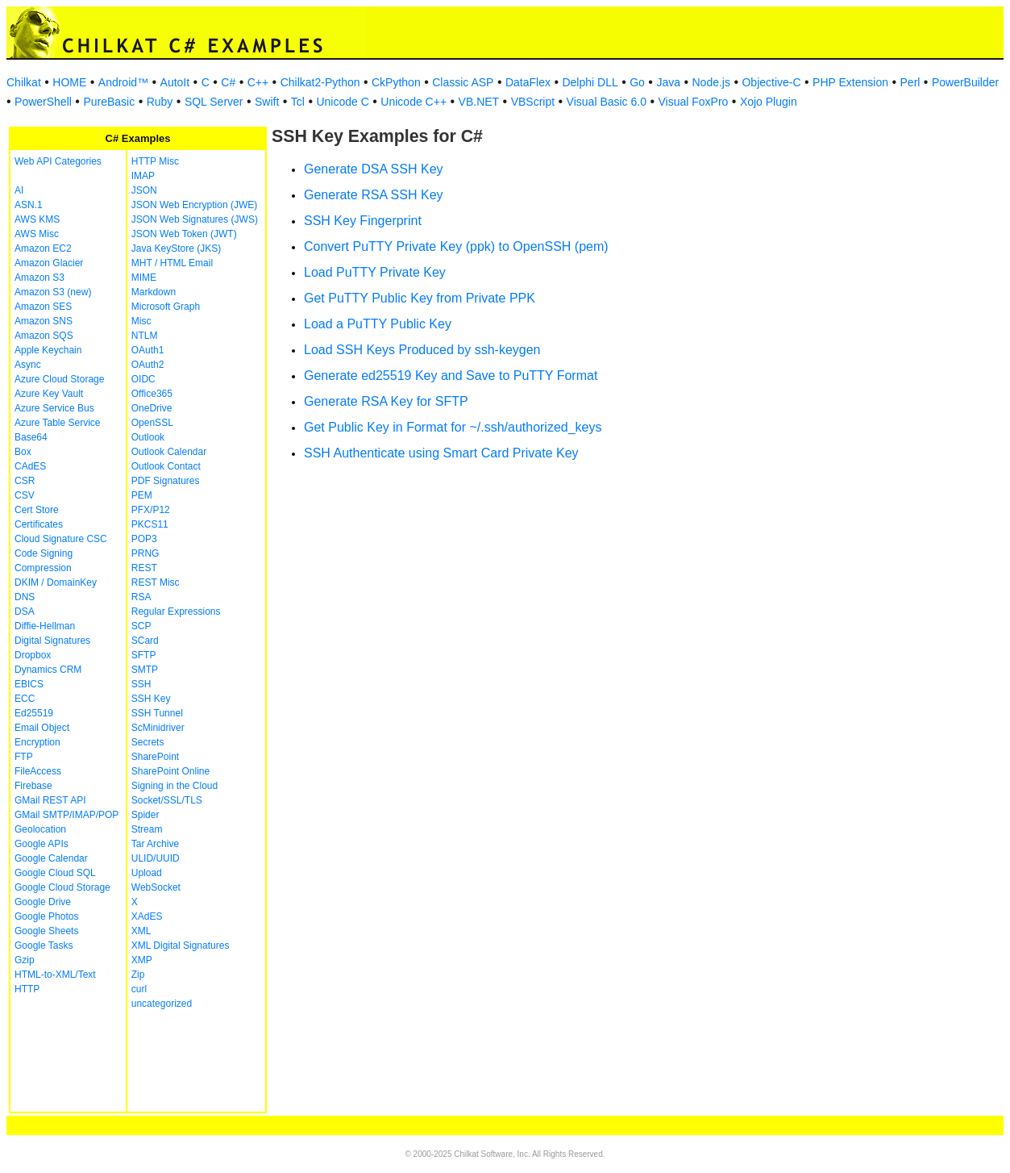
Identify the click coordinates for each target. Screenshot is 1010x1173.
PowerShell (43, 101)
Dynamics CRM (48, 669)
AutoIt (175, 82)
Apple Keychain (48, 350)
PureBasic (109, 101)
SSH (141, 684)
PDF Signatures (165, 480)
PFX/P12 (150, 510)
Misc (141, 321)
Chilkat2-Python (320, 82)
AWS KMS (37, 219)
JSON (144, 190)
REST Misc (155, 582)
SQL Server (214, 101)
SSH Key (151, 698)
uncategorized (161, 1003)
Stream (147, 829)
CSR (25, 480)
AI (19, 190)
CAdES (30, 466)
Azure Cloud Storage (59, 379)
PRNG (145, 553)
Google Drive (43, 902)
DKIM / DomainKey (56, 582)
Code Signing (44, 553)
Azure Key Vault (49, 393)
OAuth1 (147, 350)
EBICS (29, 684)
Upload (146, 873)
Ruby (160, 101)
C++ (257, 82)
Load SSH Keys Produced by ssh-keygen (422, 350)
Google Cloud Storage (62, 887)
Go (637, 82)
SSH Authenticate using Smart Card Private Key (441, 453)
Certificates (39, 524)
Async (28, 364)
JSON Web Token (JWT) (184, 234)
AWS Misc (37, 234)
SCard (145, 640)
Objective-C (771, 82)
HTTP (27, 989)
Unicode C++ (413, 101)
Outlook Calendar (168, 451)
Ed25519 (34, 713)
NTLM (144, 335)
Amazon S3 (39, 277)
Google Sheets (46, 931)
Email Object (42, 727)
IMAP (143, 176)
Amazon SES (43, 306)
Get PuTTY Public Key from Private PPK (419, 298)
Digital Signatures (52, 640)
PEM (141, 495)
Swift (267, 101)
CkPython (396, 82)
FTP (24, 756)
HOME (69, 82)
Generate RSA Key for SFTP (386, 401)
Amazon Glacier (49, 263)
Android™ (123, 82)
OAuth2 (147, 364)
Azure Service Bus (54, 408)
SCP (141, 626)
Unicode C (342, 101)
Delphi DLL (589, 82)
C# (228, 82)
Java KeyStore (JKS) (176, 248)
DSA (25, 611)
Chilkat (23, 82)
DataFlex (528, 82)
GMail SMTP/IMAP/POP (66, 814)
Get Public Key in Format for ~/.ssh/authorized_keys (453, 427)
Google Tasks (44, 945)
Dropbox (33, 655)
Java (668, 82)
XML (141, 931)
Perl (910, 82)
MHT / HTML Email (172, 263)
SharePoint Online (170, 771)
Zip (138, 974)
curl (139, 989)
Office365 (151, 393)
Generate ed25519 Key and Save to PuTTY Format (450, 375)
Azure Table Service (58, 422)
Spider (145, 814)
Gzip (25, 960)
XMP (141, 960)
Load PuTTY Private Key (375, 272)
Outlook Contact (166, 466)
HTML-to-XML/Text (55, 974)
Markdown (153, 292)
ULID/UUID (155, 858)
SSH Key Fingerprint (363, 221)
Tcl (298, 101)
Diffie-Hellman (45, 626)
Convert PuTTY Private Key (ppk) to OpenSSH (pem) (456, 246)
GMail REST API (50, 800)
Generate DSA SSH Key (373, 169)
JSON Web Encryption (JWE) (194, 205)
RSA (141, 597)
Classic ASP (462, 82)
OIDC (143, 379)
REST (144, 568)
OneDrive (151, 408)
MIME (143, 277)
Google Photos (46, 916)
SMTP (144, 669)
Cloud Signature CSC (61, 539)
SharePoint (155, 756)
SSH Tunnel (157, 713)
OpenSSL (152, 422)
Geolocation (40, 829)
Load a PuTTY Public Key (377, 324)
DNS (25, 597)
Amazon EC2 (43, 248)
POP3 (144, 539)
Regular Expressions (176, 611)
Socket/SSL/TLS (166, 800)
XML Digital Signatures (180, 945)
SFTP (143, 655)
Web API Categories (58, 161)
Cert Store (37, 510)
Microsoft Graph (165, 306)
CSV (25, 495)
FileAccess (38, 771)
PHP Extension (850, 82)
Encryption (37, 742)
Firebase (33, 785)
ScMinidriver (158, 727)
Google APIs (42, 843)
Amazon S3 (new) (53, 292)
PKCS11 (149, 524)
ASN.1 (29, 205)
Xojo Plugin (768, 101)
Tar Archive (155, 843)
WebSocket (156, 887)
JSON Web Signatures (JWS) (194, 219)
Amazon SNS (44, 321)
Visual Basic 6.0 (606, 101)
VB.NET (479, 101)
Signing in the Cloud (174, 785)
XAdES (147, 916)
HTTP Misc (155, 161)
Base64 (31, 437)
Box (23, 451)
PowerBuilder (965, 82)
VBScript (533, 101)
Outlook (147, 437)
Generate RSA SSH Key (373, 195)
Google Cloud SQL (55, 873)
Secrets (147, 742)
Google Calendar (51, 858)
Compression (43, 568)
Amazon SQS (44, 335)
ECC (25, 698)
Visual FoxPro (693, 101)
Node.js (711, 82)
